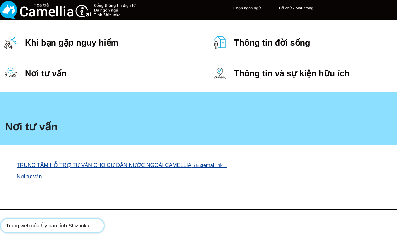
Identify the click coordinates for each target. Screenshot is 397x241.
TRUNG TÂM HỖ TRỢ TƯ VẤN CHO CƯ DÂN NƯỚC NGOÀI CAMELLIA (125, 105)
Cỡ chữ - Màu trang (260, 14)
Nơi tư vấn (29, 116)
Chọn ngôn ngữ (211, 14)
